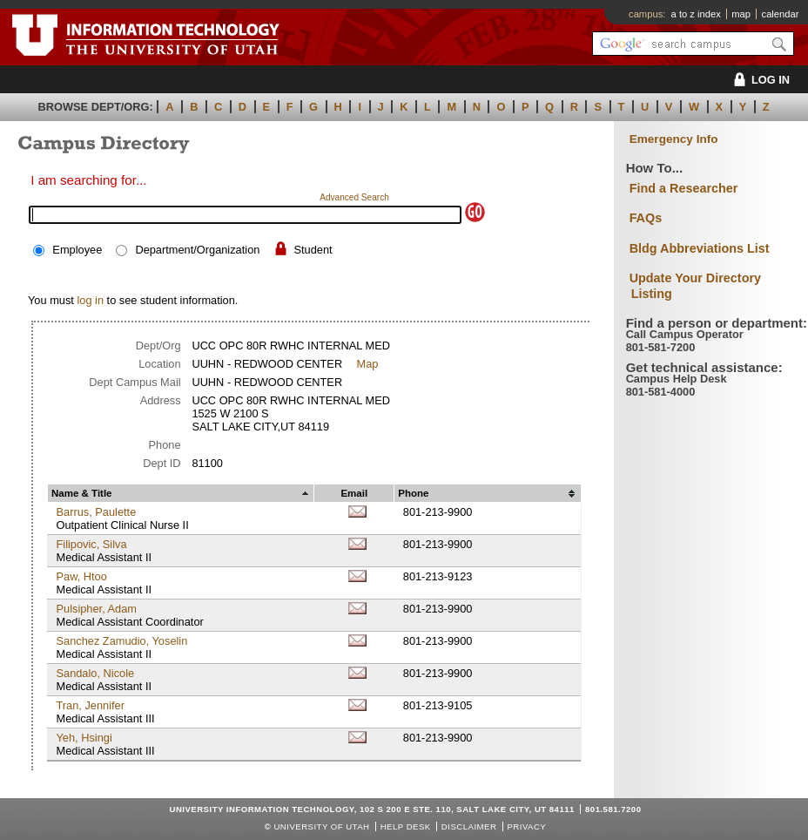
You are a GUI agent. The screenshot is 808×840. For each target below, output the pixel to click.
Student (313, 249)
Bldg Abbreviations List (700, 248)
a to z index (696, 14)
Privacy (526, 826)
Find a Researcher (684, 188)
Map (368, 363)
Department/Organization (197, 249)
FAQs (646, 218)
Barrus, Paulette (96, 511)
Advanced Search (354, 197)
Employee (77, 249)
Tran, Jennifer (90, 705)
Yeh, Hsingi (83, 737)
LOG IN (759, 79)
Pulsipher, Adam (96, 608)
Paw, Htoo (81, 576)
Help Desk (405, 826)
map (741, 14)
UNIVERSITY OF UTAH (321, 826)
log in (90, 300)
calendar (780, 14)
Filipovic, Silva (91, 544)
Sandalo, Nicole (95, 673)
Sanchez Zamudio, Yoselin (121, 640)
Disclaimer (468, 826)
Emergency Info (674, 139)
